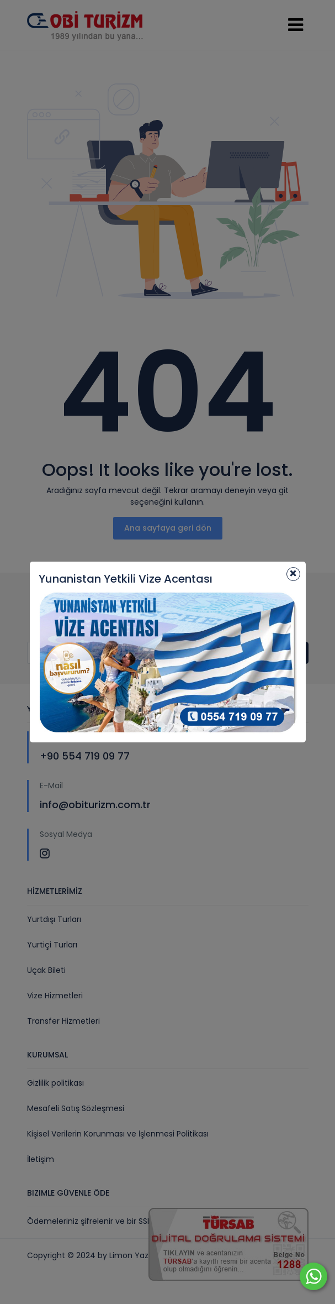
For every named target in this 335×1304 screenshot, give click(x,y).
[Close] (293, 574)
